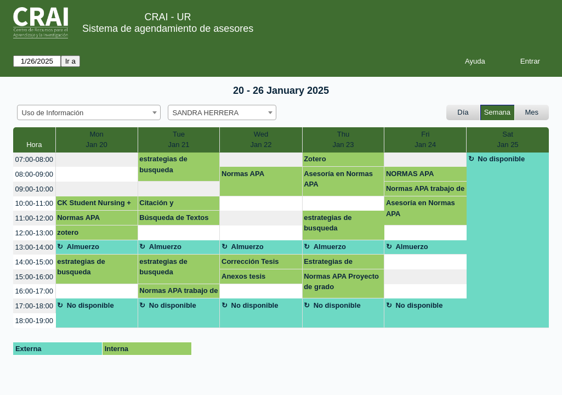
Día (462, 112)
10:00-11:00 (34, 203)
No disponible (501, 159)
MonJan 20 (96, 139)
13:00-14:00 (34, 247)
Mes (532, 112)
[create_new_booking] (97, 160)
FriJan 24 (425, 139)
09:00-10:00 (34, 189)
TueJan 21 (179, 139)
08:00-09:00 (34, 174)
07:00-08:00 (34, 159)
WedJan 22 (260, 139)
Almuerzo (83, 246)
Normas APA (243, 174)
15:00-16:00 (34, 277)
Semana (497, 112)
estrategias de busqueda (163, 164)
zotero (67, 232)
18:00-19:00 (34, 321)
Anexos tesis (243, 276)
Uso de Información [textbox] (53, 113)
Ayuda (475, 61)
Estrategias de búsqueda (328, 263)
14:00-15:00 (34, 262)
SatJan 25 (508, 139)
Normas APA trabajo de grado (425, 190)
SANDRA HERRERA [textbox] (206, 113)
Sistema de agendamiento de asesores (167, 28)
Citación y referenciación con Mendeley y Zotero (171, 205)
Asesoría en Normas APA (338, 179)
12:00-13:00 (34, 233)
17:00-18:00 (34, 306)
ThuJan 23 (343, 139)
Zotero (315, 159)
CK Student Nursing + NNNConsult (94, 205)
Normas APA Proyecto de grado (341, 281)
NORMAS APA (410, 174)
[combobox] (89, 112)
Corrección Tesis (250, 261)
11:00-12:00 (34, 218)
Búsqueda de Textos (173, 217)
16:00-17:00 (34, 291)
